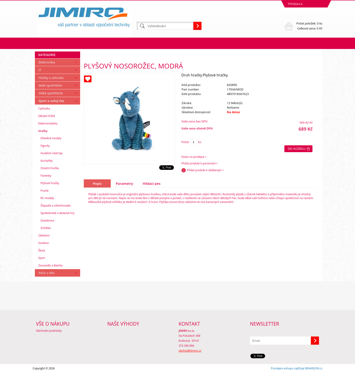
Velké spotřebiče (50, 93)
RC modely (47, 198)
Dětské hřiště (46, 116)
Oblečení (43, 235)
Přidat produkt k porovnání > (199, 163)
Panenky (46, 176)
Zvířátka (46, 228)
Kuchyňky (47, 161)
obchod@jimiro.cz (190, 351)
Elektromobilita (48, 123)
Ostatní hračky (50, 168)
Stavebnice (47, 220)
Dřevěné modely (51, 138)
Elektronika (46, 62)
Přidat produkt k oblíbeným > (205, 170)
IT (39, 70)
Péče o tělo (46, 273)
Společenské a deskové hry (57, 213)
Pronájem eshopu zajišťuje (287, 368)
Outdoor (43, 243)
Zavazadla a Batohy (50, 265)
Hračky (42, 131)
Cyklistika (44, 108)
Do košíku (296, 149)
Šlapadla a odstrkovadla (56, 205)
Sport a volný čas (51, 101)
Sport (41, 258)
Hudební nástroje (51, 153)
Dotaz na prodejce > (194, 157)
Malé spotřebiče (50, 85)
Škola (41, 250)
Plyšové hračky (50, 183)
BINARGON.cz (313, 368)
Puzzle (45, 191)
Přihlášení (294, 4)
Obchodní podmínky (49, 331)
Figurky (45, 146)
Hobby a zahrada (51, 78)
